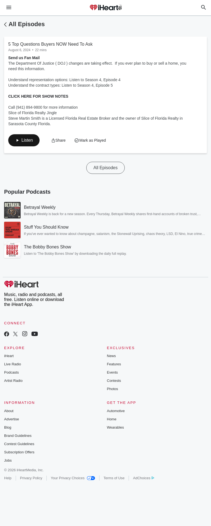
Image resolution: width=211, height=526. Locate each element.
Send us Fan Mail (24, 58)
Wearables (115, 427)
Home (111, 419)
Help (8, 478)
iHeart (9, 356)
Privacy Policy (31, 478)
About (8, 411)
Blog (7, 427)
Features (114, 364)
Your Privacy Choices (73, 478)
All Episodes (27, 24)
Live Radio (12, 364)
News (111, 356)
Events (112, 372)
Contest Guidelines (19, 444)
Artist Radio (13, 381)
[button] (24, 140)
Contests (114, 381)
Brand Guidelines (18, 436)
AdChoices (143, 478)
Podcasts (11, 372)
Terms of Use (114, 478)
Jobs (8, 460)
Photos (112, 389)
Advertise (11, 419)
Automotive (116, 411)
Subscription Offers (19, 452)
